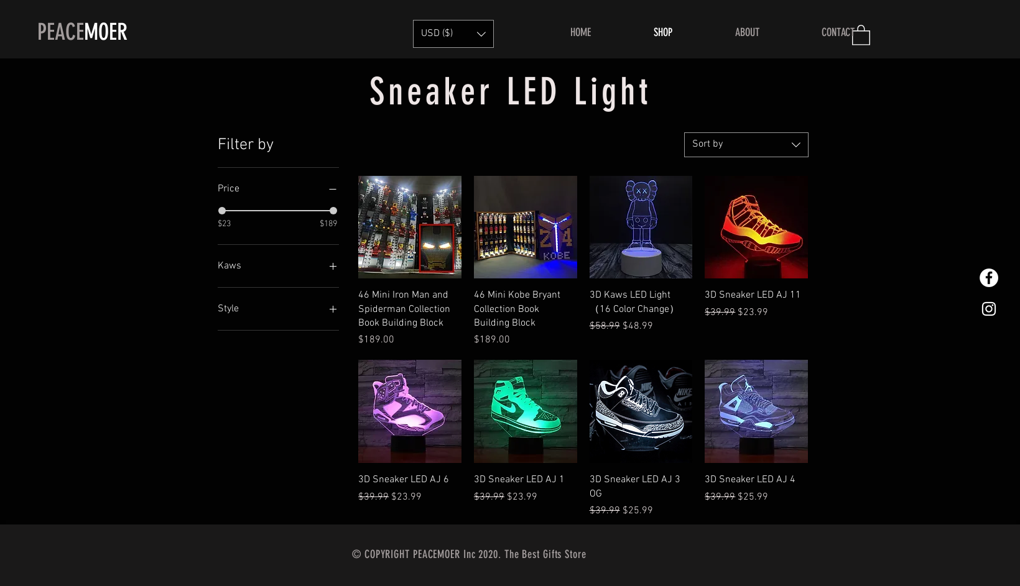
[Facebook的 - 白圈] (989, 277)
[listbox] (453, 34)
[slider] (222, 210)
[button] (453, 34)
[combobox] (746, 144)
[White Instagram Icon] (989, 309)
